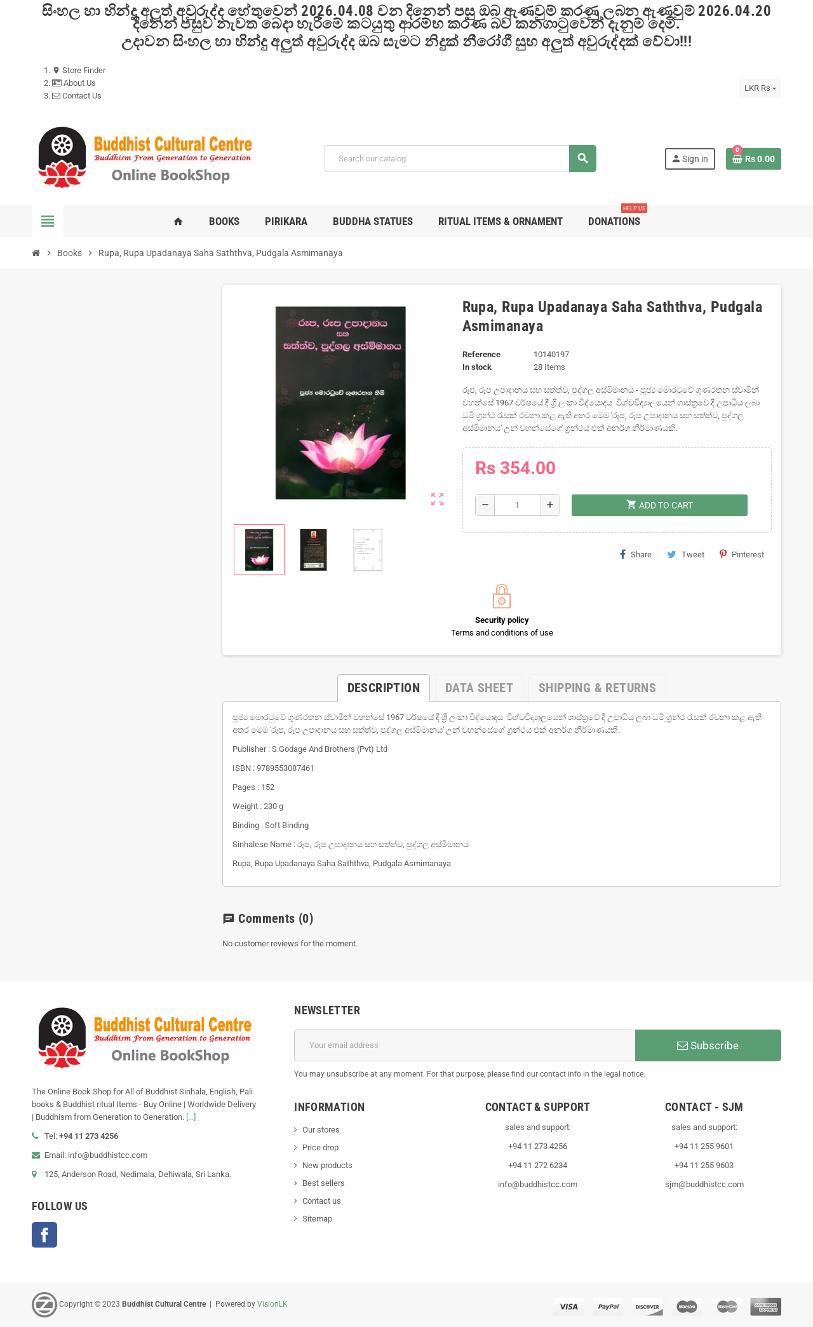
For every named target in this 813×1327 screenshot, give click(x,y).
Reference (481, 354)
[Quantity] (517, 505)
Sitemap (317, 1218)
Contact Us (77, 95)
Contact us (321, 1201)
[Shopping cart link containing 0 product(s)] (753, 159)
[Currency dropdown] (760, 88)
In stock (477, 367)
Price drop (320, 1147)
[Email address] (464, 1045)
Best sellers (323, 1183)
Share (636, 554)
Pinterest (742, 554)
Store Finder (78, 70)
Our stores (321, 1129)
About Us (74, 83)
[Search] (460, 158)
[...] (191, 1117)
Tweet (685, 554)
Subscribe (708, 1045)
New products (327, 1165)
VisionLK (272, 1304)
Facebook (44, 1235)
